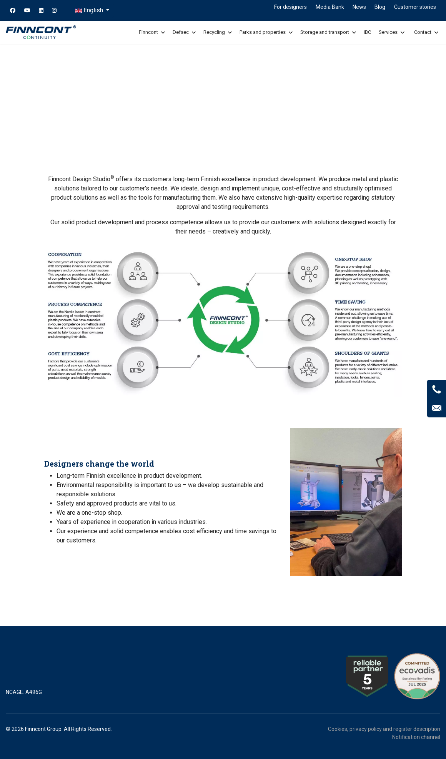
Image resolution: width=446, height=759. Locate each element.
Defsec (181, 32)
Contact (422, 32)
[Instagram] (54, 10)
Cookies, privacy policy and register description (384, 729)
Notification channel (416, 737)
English (90, 10)
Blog (379, 7)
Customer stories (415, 7)
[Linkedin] (41, 10)
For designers (290, 7)
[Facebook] (12, 10)
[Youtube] (27, 10)
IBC (367, 32)
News (359, 7)
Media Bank (330, 7)
